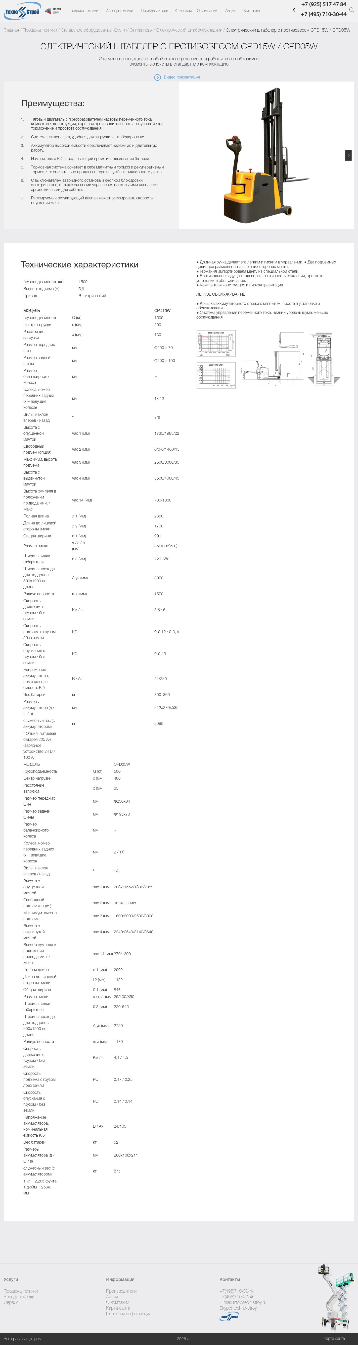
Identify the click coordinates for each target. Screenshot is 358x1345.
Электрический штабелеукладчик (189, 30)
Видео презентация (177, 78)
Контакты (251, 11)
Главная (11, 30)
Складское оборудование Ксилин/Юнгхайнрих (106, 30)
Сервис (11, 1303)
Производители (154, 11)
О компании (207, 11)
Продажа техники (83, 11)
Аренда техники (119, 11)
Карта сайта (118, 1308)
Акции (230, 11)
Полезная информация (128, 1314)
